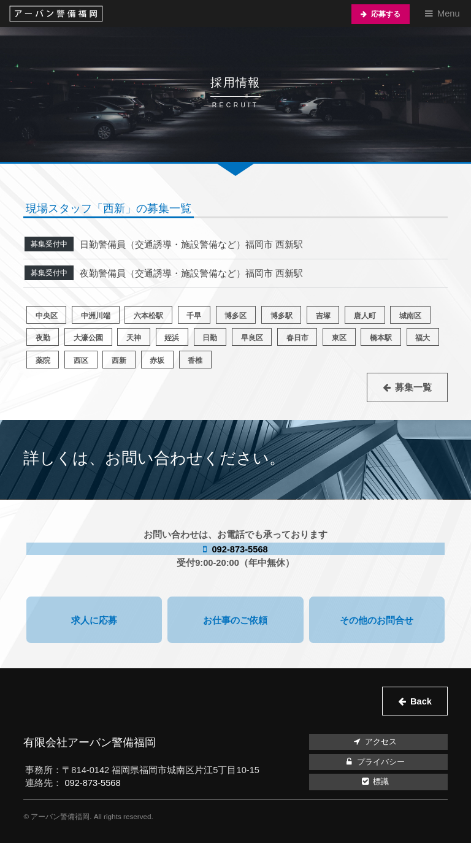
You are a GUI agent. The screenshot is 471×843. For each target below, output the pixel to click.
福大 (422, 337)
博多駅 (281, 315)
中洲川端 (95, 315)
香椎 (195, 360)
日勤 (209, 337)
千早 (193, 315)
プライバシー (374, 762)
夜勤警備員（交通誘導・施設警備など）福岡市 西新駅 (191, 273)
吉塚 (323, 315)
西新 (119, 360)
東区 (339, 337)
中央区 (47, 315)
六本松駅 (148, 315)
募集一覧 (413, 387)
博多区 (235, 315)
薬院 (43, 360)
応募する (385, 14)
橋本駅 (381, 337)
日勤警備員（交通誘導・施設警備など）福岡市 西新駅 (191, 245)
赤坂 (157, 360)
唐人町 (365, 315)
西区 (81, 360)
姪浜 (171, 337)
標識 (374, 781)
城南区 (410, 315)
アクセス (374, 742)
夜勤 (43, 337)
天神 (133, 337)
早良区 (252, 337)
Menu (448, 13)
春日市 (297, 337)
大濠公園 (88, 337)
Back (421, 701)
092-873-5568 (238, 549)
